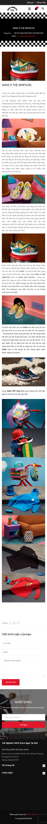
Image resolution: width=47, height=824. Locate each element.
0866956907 (13, 760)
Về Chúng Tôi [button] (23, 765)
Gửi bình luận (11, 682)
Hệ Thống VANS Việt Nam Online (15, 750)
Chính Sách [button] (23, 773)
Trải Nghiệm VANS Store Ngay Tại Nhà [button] (20, 743)
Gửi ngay (23, 725)
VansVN (29, 818)
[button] (23, 779)
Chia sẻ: (5, 623)
